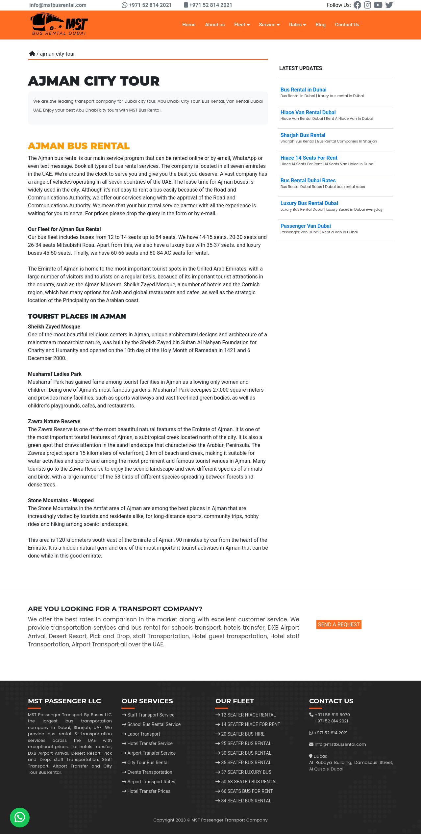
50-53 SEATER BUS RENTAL (246, 781)
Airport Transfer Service (149, 753)
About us (215, 25)
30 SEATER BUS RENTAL (243, 753)
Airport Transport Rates (148, 781)
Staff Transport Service (148, 714)
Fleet (241, 25)
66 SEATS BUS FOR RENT (244, 791)
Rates (297, 25)
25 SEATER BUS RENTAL (243, 743)
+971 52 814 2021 (331, 721)
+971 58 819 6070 (332, 715)
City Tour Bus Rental (145, 762)
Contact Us (347, 25)
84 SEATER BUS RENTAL (243, 800)
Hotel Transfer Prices (146, 791)
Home (188, 25)
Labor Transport (141, 734)
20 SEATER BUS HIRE (240, 734)
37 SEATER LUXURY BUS (243, 772)
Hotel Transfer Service (147, 743)
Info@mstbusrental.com (57, 5)
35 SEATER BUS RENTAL (243, 762)
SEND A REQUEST (339, 624)
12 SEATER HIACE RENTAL (245, 714)
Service (269, 25)
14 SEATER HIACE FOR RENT (247, 724)
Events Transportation (147, 772)
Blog (320, 25)
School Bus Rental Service (151, 724)
